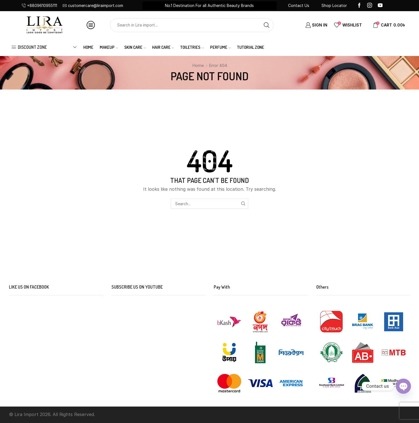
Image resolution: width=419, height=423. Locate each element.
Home (88, 47)
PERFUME (220, 47)
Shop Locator (334, 5)
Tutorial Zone (250, 47)
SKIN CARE (135, 47)
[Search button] (266, 25)
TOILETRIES (192, 47)
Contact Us (298, 5)
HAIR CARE (163, 47)
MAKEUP (109, 47)
